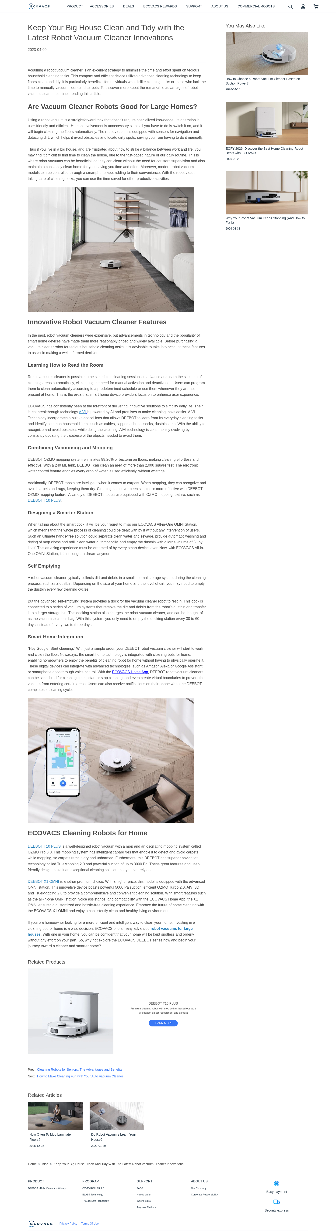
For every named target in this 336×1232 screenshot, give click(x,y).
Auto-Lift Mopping (92, 1213)
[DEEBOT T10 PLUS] (163, 1023)
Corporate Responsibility (204, 1194)
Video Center (198, 1207)
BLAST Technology (92, 1194)
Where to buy (144, 1200)
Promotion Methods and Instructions (156, 1226)
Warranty (142, 1219)
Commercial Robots (38, 1207)
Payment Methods (147, 1207)
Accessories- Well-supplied (42, 1200)
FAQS (140, 1188)
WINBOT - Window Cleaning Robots (47, 1194)
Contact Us (143, 1213)
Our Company (198, 1188)
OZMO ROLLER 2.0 (93, 1188)
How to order (144, 1194)
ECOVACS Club (200, 1213)
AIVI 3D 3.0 (88, 1219)
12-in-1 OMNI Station (93, 1207)
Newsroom (197, 1200)
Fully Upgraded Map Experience (99, 1226)
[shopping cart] (316, 6)
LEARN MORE (163, 1023)
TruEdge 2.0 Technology (95, 1200)
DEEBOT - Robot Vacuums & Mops (47, 1188)
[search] (290, 7)
